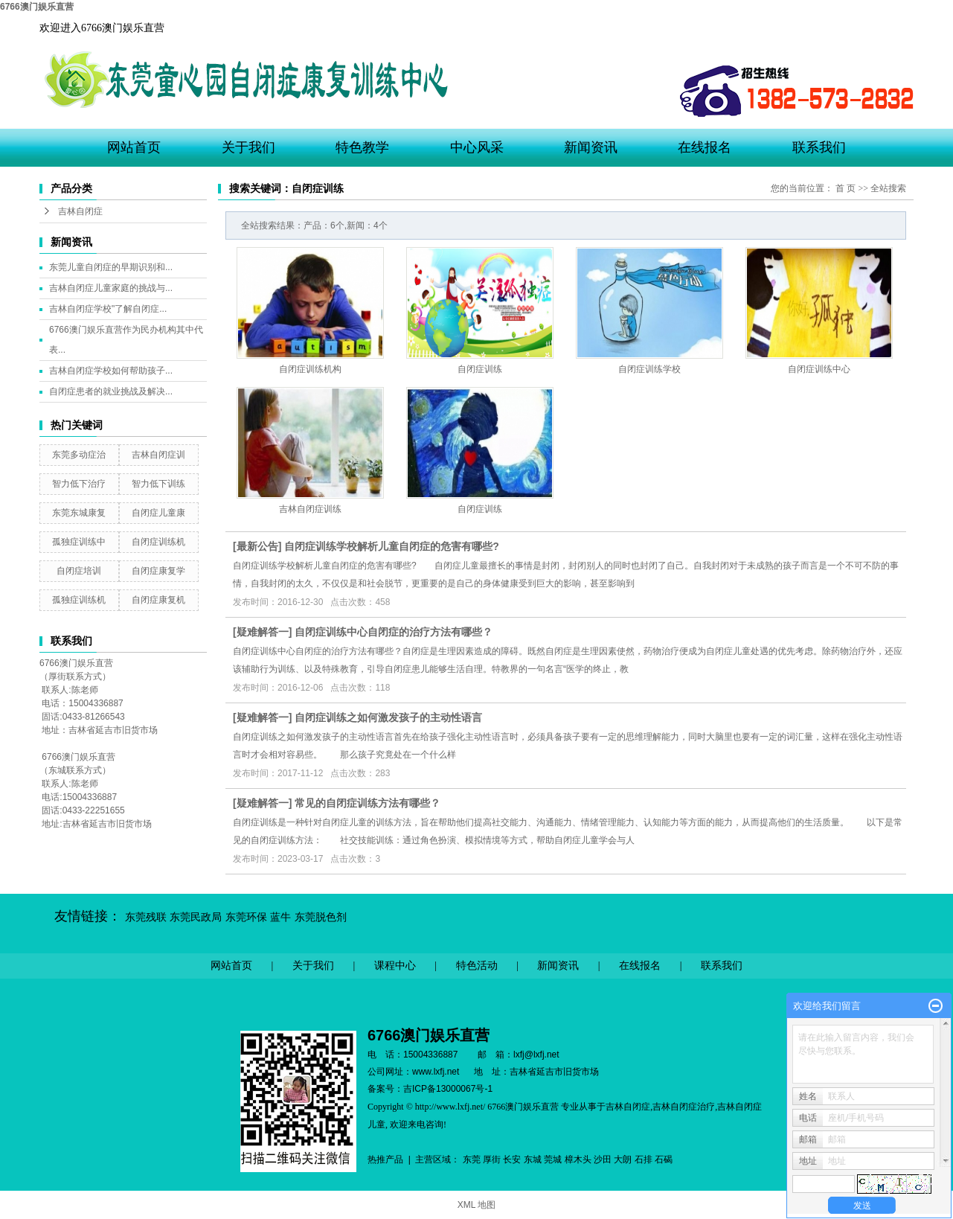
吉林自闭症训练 (310, 509)
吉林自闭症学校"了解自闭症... (108, 309)
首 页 (845, 188)
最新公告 (257, 546)
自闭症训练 (480, 369)
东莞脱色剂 (321, 917)
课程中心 (395, 965)
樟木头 (578, 1159)
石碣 (664, 1159)
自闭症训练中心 (819, 369)
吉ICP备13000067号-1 (447, 1089)
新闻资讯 (590, 147)
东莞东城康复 (79, 513)
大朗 (623, 1159)
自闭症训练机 (158, 542)
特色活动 (477, 965)
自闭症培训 (79, 571)
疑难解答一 (263, 632)
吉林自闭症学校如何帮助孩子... (111, 370)
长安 (512, 1159)
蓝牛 (280, 917)
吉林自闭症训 (158, 454)
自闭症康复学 (158, 571)
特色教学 (362, 147)
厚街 (492, 1159)
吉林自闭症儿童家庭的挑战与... (111, 288)
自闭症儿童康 (158, 513)
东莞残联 (146, 917)
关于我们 (248, 147)
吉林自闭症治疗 (683, 1106)
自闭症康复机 (158, 600)
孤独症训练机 (79, 600)
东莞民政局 (196, 917)
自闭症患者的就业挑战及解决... (111, 391)
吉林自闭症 (80, 211)
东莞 (472, 1159)
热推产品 (385, 1159)
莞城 (553, 1159)
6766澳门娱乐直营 (37, 6)
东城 (533, 1159)
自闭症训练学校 (649, 369)
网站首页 (134, 147)
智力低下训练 (158, 484)
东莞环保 (246, 917)
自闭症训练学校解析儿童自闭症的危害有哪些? (391, 546)
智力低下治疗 (79, 484)
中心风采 (477, 147)
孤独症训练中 (79, 542)
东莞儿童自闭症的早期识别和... (111, 267)
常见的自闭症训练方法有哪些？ (367, 803)
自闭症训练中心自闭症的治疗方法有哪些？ (393, 632)
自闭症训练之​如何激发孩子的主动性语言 (388, 717)
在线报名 (704, 147)
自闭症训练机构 (310, 369)
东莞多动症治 (79, 454)
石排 (643, 1159)
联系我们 (819, 147)
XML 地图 (477, 1205)
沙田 (603, 1159)
